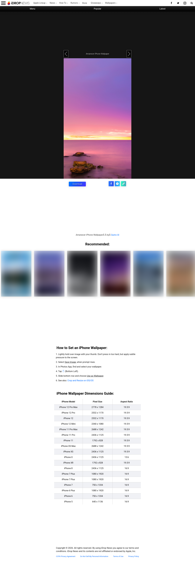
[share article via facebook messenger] (118, 183)
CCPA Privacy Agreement (65, 556)
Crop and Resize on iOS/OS (80, 380)
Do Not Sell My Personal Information (94, 556)
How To (62, 3)
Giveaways (96, 3)
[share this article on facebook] (112, 183)
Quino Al (115, 234)
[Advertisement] (97, 30)
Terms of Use (118, 556)
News (52, 3)
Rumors (74, 3)
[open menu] (3, 3)
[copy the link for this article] (123, 183)
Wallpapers (110, 3)
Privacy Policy (133, 556)
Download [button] (77, 184)
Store (84, 3)
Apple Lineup (39, 3)
